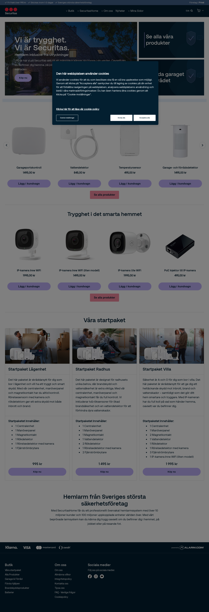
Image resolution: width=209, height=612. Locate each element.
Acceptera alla (144, 118)
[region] (105, 93)
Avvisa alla (121, 118)
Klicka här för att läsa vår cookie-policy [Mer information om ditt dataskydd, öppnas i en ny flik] (77, 109)
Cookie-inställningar (67, 118)
